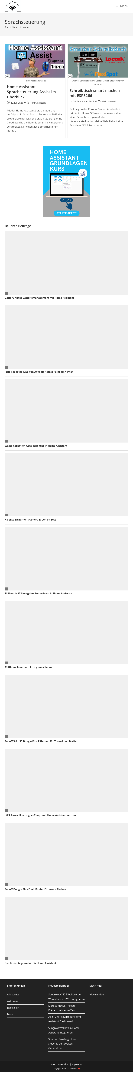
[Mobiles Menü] (122, 6)
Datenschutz (63, 1064)
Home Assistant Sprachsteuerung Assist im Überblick (31, 91)
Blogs (10, 1014)
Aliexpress (13, 994)
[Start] (7, 27)
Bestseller (13, 1007)
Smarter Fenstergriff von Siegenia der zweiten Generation (62, 1043)
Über (53, 1064)
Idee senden (96, 994)
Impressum (77, 1064)
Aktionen (12, 1001)
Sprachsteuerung (20, 27)
